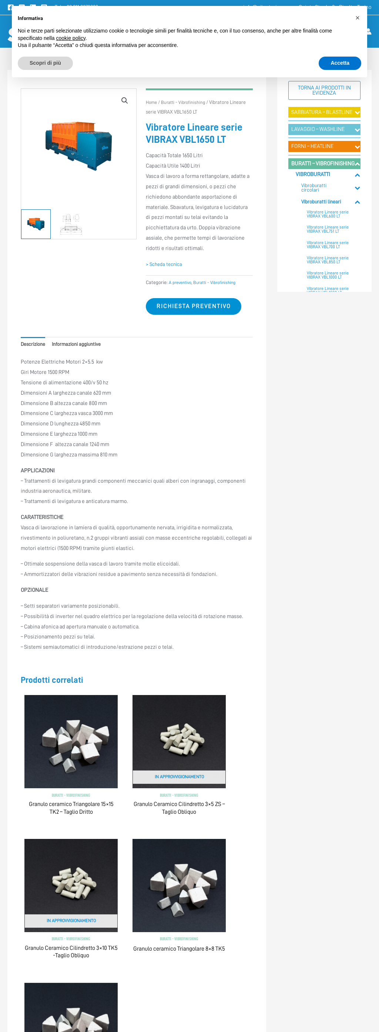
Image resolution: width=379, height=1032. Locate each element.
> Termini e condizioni (216, 897)
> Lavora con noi (291, 964)
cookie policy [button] (70, 38)
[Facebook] (36, 996)
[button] (124, 101)
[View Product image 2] (71, 224)
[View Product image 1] (36, 224)
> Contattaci (287, 914)
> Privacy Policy (208, 914)
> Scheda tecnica (166, 264)
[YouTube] (53, 996)
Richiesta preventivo (197, 307)
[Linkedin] (70, 996)
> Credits (200, 948)
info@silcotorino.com (55, 938)
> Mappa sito (287, 948)
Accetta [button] (340, 63)
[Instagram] (87, 996)
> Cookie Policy (208, 931)
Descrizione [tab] (35, 347)
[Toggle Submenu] (357, 112)
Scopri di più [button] (45, 63)
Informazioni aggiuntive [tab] (83, 347)
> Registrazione (291, 931)
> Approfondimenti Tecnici (303, 897)
